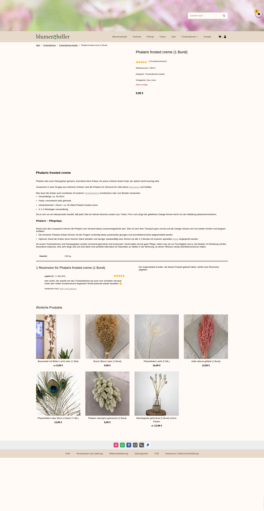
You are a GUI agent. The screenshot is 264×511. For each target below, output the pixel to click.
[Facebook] (128, 498)
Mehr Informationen (68, 347)
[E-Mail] (135, 498)
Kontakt (207, 36)
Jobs (173, 36)
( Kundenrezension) (158, 61)
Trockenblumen (49, 45)
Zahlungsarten (141, 507)
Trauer (162, 36)
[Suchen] (204, 15)
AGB (66, 507)
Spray (178, 297)
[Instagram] (116, 498)
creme (153, 80)
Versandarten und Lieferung (89, 507)
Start (38, 45)
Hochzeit (136, 36)
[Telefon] (141, 498)
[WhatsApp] (122, 498)
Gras (148, 80)
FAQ (157, 507)
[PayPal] (148, 498)
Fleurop (149, 36)
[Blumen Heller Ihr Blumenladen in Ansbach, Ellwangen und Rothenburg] (53, 36)
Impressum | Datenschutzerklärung (183, 507)
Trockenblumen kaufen (68, 45)
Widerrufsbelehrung (118, 507)
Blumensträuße (118, 36)
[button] (197, 36)
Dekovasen (135, 244)
